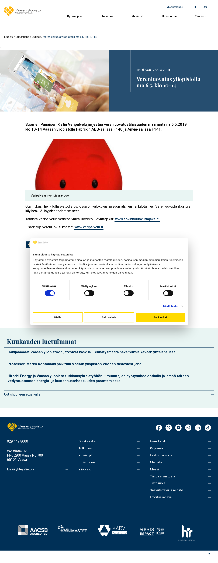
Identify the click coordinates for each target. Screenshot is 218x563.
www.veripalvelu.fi (88, 227)
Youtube (178, 427)
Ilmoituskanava (161, 500)
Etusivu (8, 37)
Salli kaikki (160, 317)
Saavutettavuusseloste (167, 493)
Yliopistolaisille (174, 7)
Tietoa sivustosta (163, 478)
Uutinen (144, 70)
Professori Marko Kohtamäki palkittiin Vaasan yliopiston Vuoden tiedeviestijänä (74, 364)
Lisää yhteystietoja (21, 469)
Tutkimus (107, 16)
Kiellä (57, 317)
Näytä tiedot (170, 306)
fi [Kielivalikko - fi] (195, 7)
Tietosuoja (158, 485)
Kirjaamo (157, 449)
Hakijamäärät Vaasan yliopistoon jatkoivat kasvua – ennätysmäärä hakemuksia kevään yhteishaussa (91, 352)
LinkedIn (198, 427)
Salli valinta (109, 317)
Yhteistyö (138, 16)
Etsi (205, 7)
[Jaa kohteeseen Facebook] (29, 244)
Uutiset (36, 37)
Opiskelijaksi (75, 16)
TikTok (208, 427)
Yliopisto (200, 16)
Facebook (159, 427)
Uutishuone (169, 16)
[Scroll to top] (209, 554)
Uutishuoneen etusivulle (22, 394)
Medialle (156, 463)
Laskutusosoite (162, 456)
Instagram (188, 427)
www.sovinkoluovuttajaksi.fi (137, 219)
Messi (154, 471)
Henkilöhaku (159, 441)
